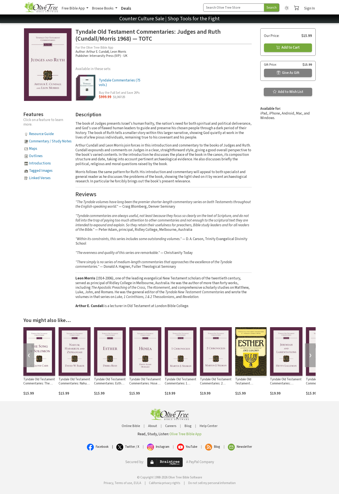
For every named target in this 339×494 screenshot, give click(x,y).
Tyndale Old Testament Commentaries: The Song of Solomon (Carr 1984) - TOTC (39, 385)
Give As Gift (288, 72)
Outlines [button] (36, 156)
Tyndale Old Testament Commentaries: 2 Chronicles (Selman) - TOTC (216, 385)
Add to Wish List (288, 91)
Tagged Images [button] (41, 170)
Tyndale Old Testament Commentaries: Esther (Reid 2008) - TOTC (110, 383)
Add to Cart (288, 47)
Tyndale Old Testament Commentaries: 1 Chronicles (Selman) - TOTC (180, 385)
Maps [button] (33, 148)
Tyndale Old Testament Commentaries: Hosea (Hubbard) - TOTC (145, 383)
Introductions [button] (40, 163)
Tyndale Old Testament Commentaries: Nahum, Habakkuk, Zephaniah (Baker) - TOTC (74, 385)
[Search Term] (233, 7)
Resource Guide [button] (41, 134)
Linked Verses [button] (40, 178)
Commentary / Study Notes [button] (50, 141)
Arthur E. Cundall (97, 51)
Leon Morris (118, 51)
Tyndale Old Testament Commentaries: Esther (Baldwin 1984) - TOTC (250, 385)
